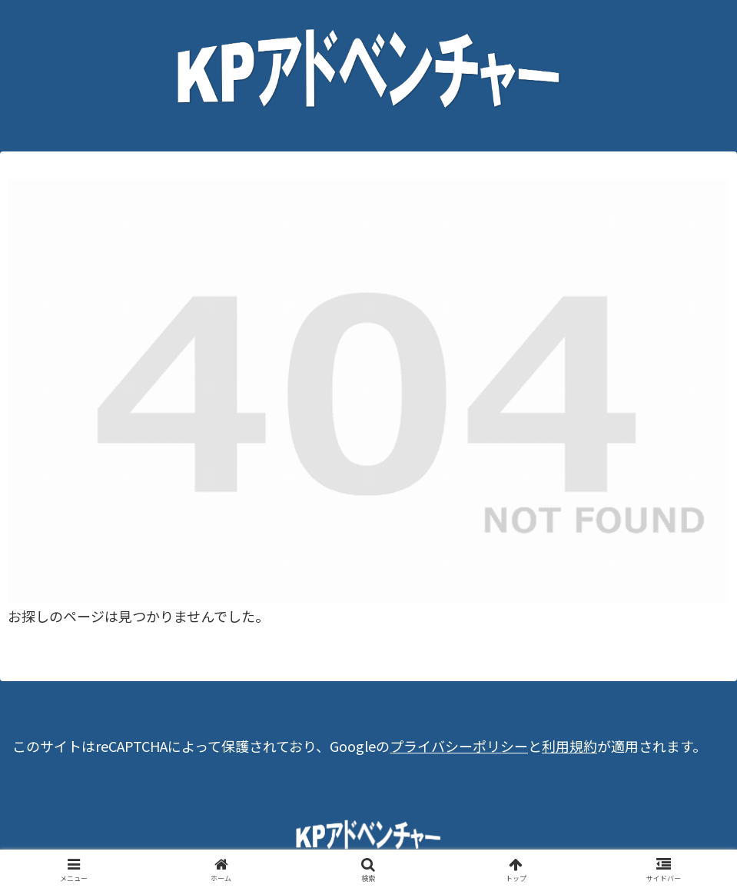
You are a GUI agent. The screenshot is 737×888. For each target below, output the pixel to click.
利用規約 (569, 746)
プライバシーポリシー (459, 746)
